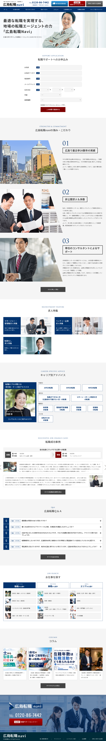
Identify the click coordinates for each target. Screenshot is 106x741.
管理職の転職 (78, 408)
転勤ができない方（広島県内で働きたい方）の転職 (53, 398)
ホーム (5, 9)
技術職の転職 (45, 408)
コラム (55, 9)
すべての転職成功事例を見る (53, 492)
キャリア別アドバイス (96, 9)
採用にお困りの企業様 (94, 3)
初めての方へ (44, 9)
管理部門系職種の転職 (62, 408)
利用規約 (42, 105)
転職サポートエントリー (77, 3)
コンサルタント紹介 (71, 739)
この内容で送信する (53, 109)
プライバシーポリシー (55, 105)
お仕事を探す (16, 9)
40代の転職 (92, 388)
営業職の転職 (95, 408)
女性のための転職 (45, 419)
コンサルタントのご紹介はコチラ (20, 419)
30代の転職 (70, 388)
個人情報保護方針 (44, 739)
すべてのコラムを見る (53, 686)
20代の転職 (48, 388)
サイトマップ (57, 739)
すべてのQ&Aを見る (53, 557)
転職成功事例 (81, 9)
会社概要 (84, 739)
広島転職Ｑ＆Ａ (68, 9)
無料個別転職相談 (61, 3)
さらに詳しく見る (53, 289)
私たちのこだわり (30, 9)
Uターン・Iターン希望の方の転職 (87, 398)
